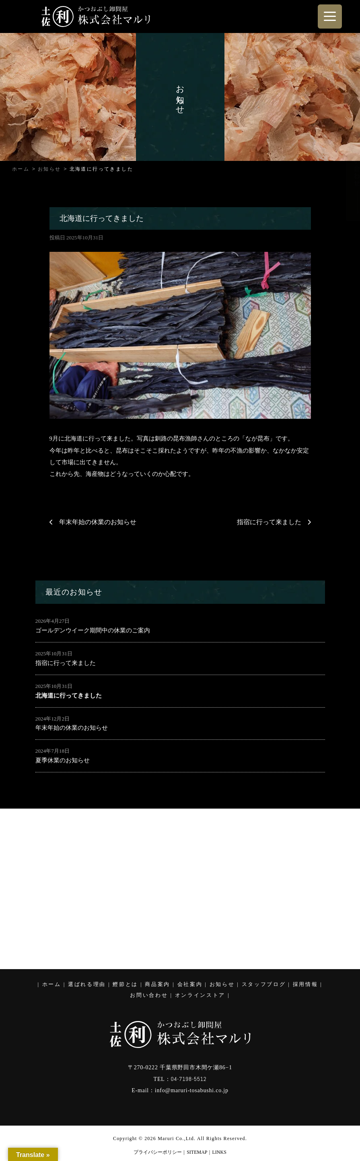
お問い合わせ (149, 995)
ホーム (51, 984)
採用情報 (305, 984)
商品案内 (157, 984)
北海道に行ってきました (68, 695)
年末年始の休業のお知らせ (97, 522)
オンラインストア (200, 995)
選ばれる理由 (87, 984)
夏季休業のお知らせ (62, 760)
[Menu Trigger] (330, 16)
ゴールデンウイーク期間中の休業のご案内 (92, 630)
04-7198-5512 (188, 1079)
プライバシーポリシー (158, 1152)
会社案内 (190, 984)
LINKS (219, 1152)
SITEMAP (197, 1152)
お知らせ (222, 984)
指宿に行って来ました (269, 522)
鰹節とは (125, 984)
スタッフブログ (264, 984)
